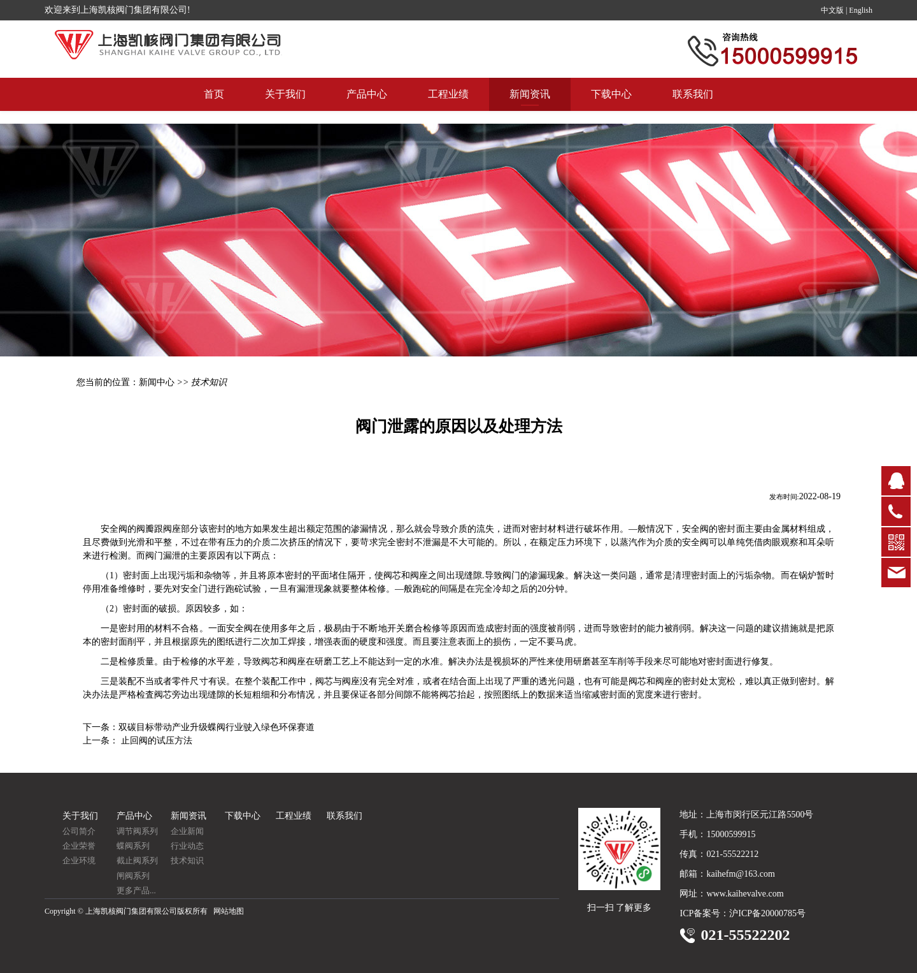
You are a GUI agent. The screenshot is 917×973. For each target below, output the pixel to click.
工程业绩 (448, 106)
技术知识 (187, 860)
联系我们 (692, 106)
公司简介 (79, 831)
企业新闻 (187, 831)
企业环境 (79, 860)
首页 (214, 106)
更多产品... (136, 890)
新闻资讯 (529, 106)
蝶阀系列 (133, 846)
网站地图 (228, 911)
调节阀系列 (137, 831)
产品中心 (366, 106)
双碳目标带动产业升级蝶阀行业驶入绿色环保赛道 (216, 727)
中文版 (832, 10)
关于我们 (285, 106)
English (860, 10)
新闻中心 (156, 382)
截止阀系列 (137, 860)
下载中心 (611, 106)
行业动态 (187, 846)
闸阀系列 (133, 876)
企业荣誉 (79, 846)
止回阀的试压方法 (155, 740)
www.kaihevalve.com (744, 893)
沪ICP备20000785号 (767, 913)
